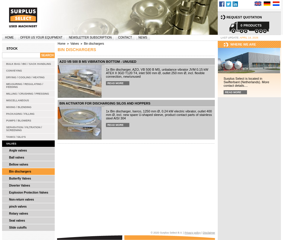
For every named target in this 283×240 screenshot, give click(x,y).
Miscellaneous (17, 100)
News (142, 37)
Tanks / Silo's (16, 136)
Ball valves (16, 157)
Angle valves (18, 150)
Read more (115, 83)
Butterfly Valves (20, 178)
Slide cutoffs (18, 227)
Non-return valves (21, 199)
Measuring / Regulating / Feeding (24, 85)
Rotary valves (18, 213)
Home (9, 37)
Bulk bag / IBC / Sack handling (28, 63)
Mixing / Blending (19, 107)
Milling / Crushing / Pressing (27, 93)
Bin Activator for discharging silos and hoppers (104, 103)
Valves (11, 143)
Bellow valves (18, 164)
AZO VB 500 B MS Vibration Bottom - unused (97, 61)
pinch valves (18, 206)
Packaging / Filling (20, 113)
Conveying (14, 70)
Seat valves (17, 220)
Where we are (243, 44)
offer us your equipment (41, 37)
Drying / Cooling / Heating (25, 77)
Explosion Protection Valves (28, 192)
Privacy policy (193, 232)
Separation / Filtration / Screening (24, 129)
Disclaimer (209, 232)
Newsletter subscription (90, 37)
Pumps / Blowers (18, 120)
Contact (125, 37)
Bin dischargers (20, 171)
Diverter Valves (19, 185)
